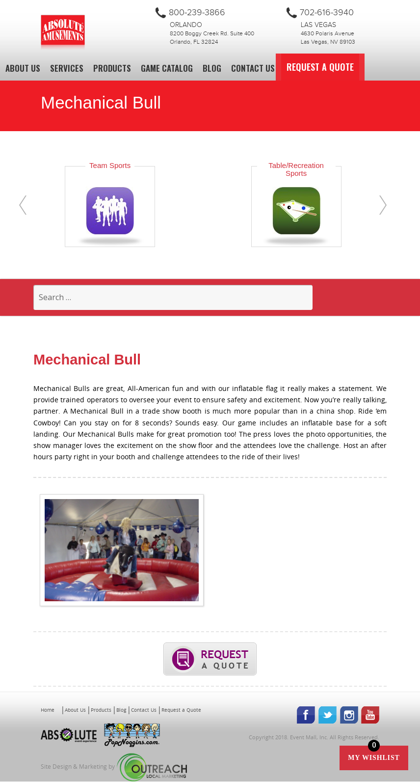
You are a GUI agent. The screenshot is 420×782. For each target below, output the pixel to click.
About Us (22, 68)
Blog (212, 68)
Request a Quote (330, 66)
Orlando (186, 25)
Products (112, 68)
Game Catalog (167, 68)
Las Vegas (318, 25)
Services (66, 68)
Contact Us (253, 68)
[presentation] (22, 205)
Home (47, 710)
